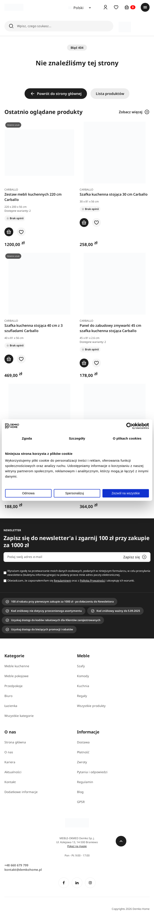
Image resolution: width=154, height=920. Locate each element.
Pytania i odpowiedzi (92, 772)
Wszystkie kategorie (19, 716)
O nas (8, 752)
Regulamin (85, 782)
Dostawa (83, 742)
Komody (83, 676)
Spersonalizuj (77, 493)
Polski (75, 7)
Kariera (9, 762)
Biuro (8, 696)
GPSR (81, 802)
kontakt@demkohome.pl (23, 869)
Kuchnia (83, 686)
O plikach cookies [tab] (127, 438)
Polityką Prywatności (92, 580)
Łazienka (10, 706)
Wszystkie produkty (91, 706)
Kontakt (10, 782)
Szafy (81, 666)
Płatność (83, 752)
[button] (21, 232)
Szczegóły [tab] (77, 438)
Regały (82, 696)
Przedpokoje (13, 686)
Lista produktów (110, 93)
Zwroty (82, 762)
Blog (80, 792)
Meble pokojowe (16, 676)
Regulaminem (62, 580)
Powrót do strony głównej (56, 93)
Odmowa (28, 493)
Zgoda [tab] (27, 438)
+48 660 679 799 (16, 865)
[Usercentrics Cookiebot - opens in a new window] (129, 426)
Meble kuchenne (16, 666)
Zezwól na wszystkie (126, 493)
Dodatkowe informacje (21, 792)
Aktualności (12, 772)
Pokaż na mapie (77, 846)
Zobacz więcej (134, 112)
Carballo (11, 189)
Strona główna (15, 742)
